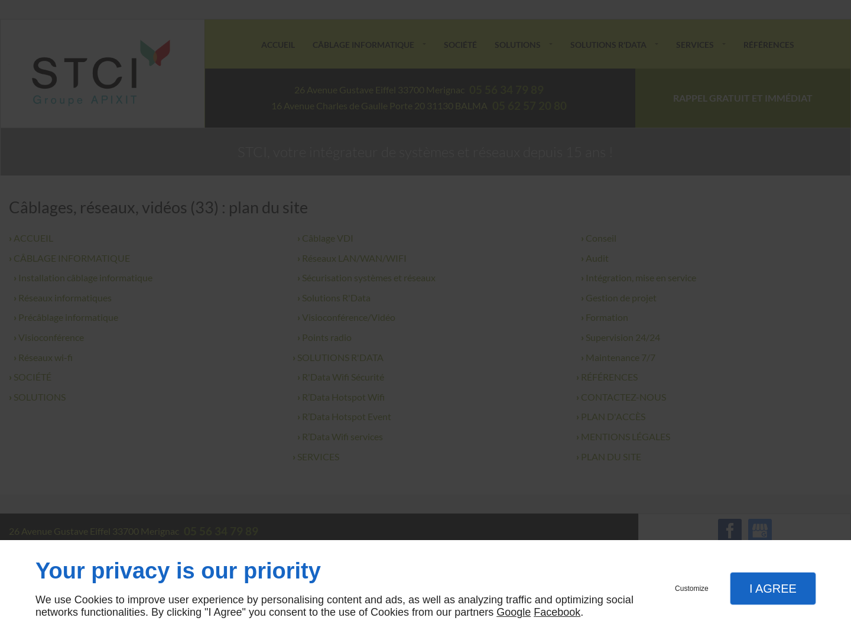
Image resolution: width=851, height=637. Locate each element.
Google (513, 612)
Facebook (557, 612)
